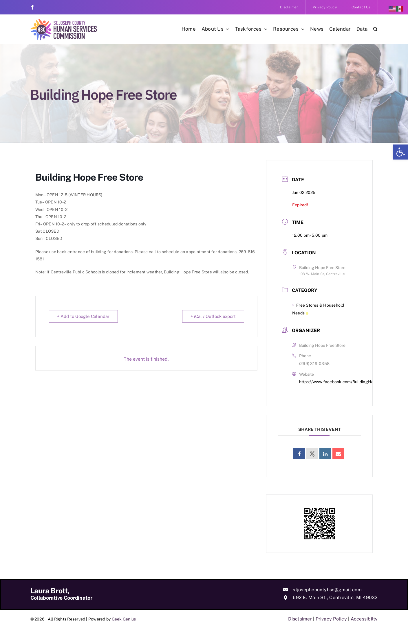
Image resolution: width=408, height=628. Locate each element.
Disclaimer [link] (300, 619)
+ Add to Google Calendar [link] (83, 316)
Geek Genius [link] (124, 619)
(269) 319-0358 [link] (314, 363)
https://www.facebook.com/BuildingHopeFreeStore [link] (348, 381)
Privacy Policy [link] (331, 619)
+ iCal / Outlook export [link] (213, 316)
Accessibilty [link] (364, 619)
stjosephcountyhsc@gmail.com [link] (327, 589)
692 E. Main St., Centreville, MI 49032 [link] (335, 597)
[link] (400, 152)
